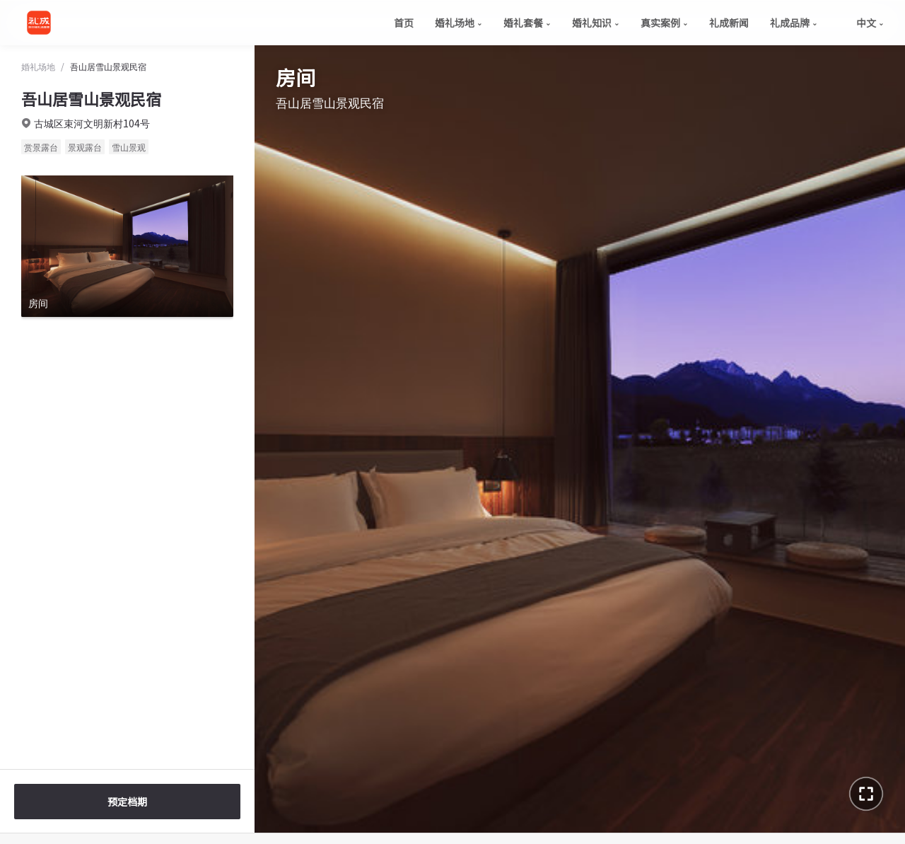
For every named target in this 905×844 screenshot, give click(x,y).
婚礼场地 (458, 23)
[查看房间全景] (127, 246)
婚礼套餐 (527, 23)
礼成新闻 (729, 23)
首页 (404, 23)
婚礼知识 (595, 23)
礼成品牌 (793, 23)
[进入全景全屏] (866, 793)
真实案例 (664, 23)
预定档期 (127, 801)
